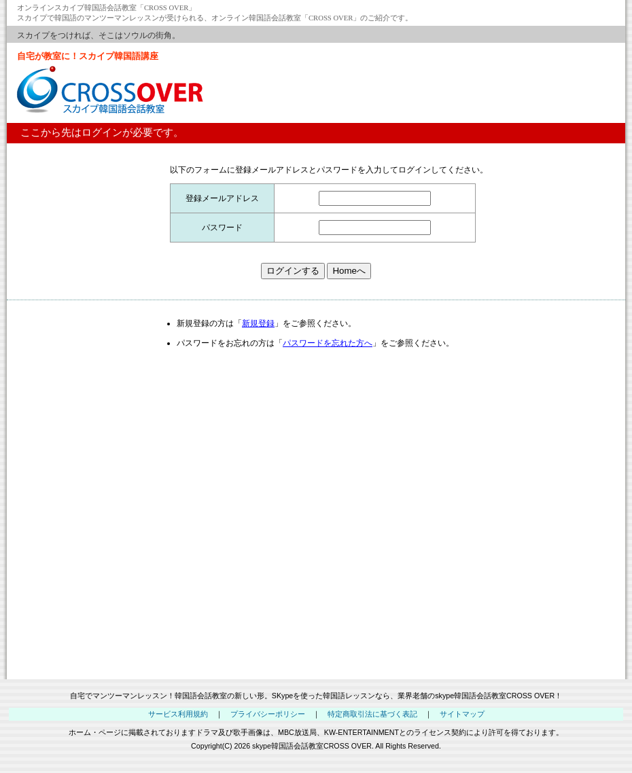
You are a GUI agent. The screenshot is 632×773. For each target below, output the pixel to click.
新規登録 (258, 323)
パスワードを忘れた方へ (327, 343)
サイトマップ (462, 714)
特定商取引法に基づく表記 (372, 714)
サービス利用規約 (178, 714)
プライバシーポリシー (267, 714)
